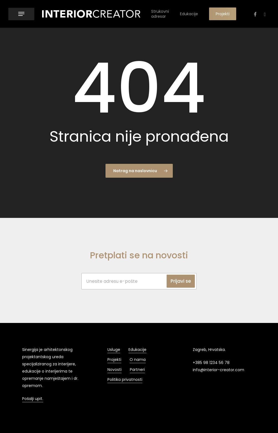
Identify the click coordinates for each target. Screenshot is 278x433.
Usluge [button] (113, 349)
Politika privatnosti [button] (124, 379)
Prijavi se (181, 281)
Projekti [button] (114, 359)
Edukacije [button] (137, 349)
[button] (21, 14)
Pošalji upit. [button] (32, 398)
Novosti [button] (114, 369)
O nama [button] (138, 359)
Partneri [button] (137, 369)
